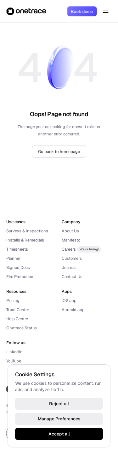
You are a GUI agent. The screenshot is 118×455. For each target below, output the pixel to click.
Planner (13, 258)
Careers (69, 249)
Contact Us (72, 276)
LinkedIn (14, 352)
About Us (70, 231)
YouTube (13, 361)
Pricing (13, 300)
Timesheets (17, 249)
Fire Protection (19, 276)
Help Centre (17, 318)
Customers (72, 258)
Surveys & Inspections (27, 231)
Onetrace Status (21, 328)
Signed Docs (18, 267)
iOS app (69, 300)
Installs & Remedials (25, 240)
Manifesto (71, 240)
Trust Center (17, 309)
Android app (73, 309)
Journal (69, 267)
